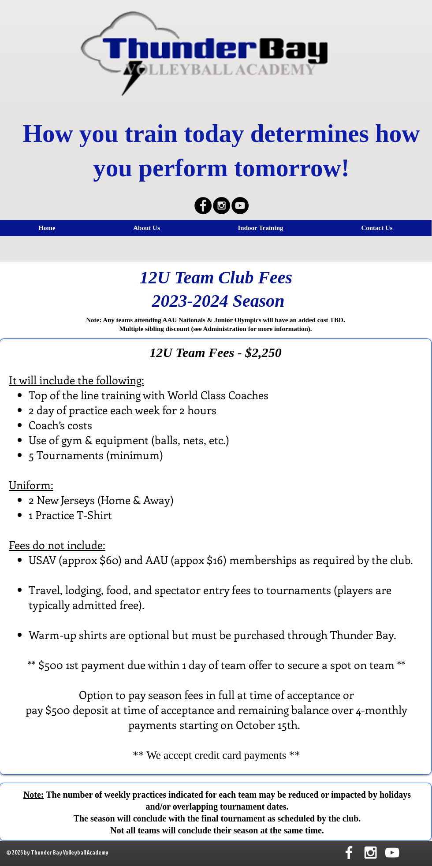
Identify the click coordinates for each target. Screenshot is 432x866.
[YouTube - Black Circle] (240, 205)
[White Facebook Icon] (349, 852)
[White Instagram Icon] (370, 852)
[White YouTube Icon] (392, 852)
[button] (260, 228)
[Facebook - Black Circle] (203, 205)
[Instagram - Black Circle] (221, 205)
